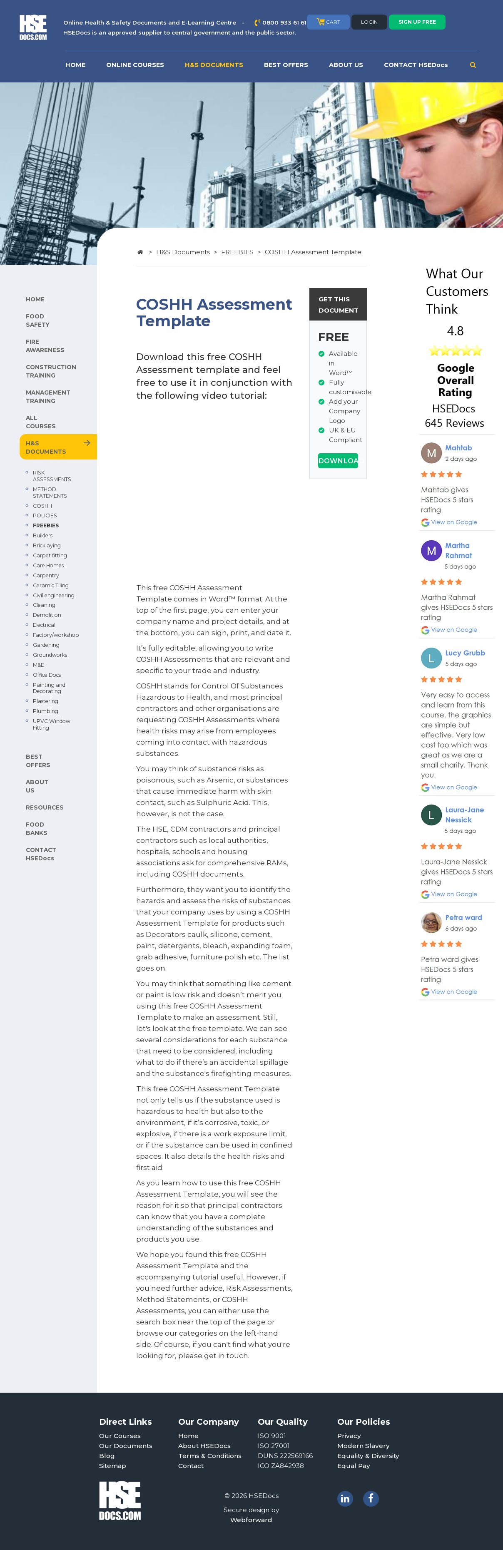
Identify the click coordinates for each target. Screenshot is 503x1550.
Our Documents (125, 1446)
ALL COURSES (41, 422)
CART (328, 21)
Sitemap (112, 1466)
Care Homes (48, 565)
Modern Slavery (363, 1446)
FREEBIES (46, 525)
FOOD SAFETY (38, 320)
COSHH (42, 506)
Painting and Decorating (49, 688)
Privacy (349, 1436)
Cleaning (44, 605)
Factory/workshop (56, 635)
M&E (38, 665)
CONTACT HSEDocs (416, 65)
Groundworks (50, 655)
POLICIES (45, 515)
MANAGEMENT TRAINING (48, 396)
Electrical (44, 625)
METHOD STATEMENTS (50, 492)
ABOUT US (346, 65)
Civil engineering (54, 595)
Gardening (46, 645)
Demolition (47, 615)
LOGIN (369, 22)
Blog (107, 1456)
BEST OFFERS (286, 65)
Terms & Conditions (210, 1456)
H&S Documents (183, 252)
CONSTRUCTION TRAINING (51, 371)
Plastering (45, 701)
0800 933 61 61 (284, 22)
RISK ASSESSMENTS (52, 475)
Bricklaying (47, 545)
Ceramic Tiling (51, 585)
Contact (191, 1466)
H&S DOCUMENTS (214, 65)
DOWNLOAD (338, 461)
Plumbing (45, 711)
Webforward (251, 1520)
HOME (75, 65)
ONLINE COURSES (135, 65)
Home (188, 1436)
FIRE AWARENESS (45, 345)
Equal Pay (353, 1466)
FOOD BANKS (36, 828)
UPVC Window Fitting (51, 724)
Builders (42, 535)
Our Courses (120, 1436)
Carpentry (46, 575)
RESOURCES (45, 807)
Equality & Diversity (368, 1456)
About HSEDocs (204, 1446)
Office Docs (47, 675)
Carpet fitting (50, 555)
